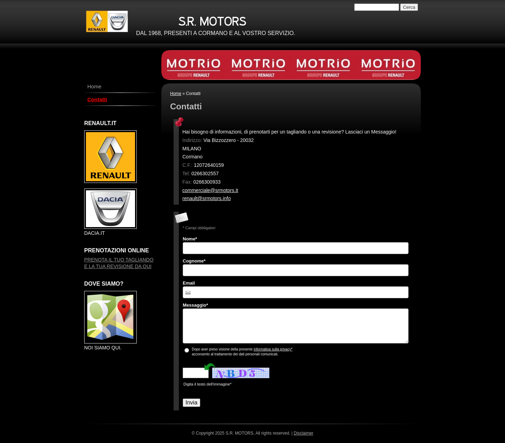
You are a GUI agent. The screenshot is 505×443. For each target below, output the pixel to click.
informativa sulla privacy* (273, 349)
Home (175, 93)
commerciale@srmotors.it (210, 190)
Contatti (97, 99)
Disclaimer (304, 433)
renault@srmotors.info (206, 198)
